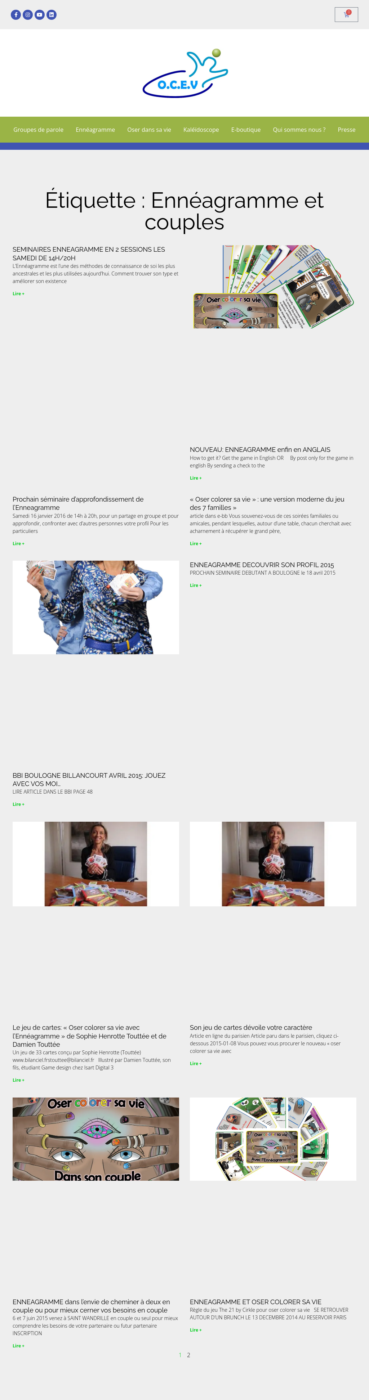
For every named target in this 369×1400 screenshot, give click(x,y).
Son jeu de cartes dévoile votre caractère (251, 1027)
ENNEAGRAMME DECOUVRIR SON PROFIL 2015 (262, 565)
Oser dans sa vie (149, 130)
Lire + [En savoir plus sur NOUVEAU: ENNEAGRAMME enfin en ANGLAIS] (196, 478)
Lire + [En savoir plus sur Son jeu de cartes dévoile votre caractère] (196, 1063)
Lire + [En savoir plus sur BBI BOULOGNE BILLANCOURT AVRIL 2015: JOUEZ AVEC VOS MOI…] (19, 804)
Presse (346, 130)
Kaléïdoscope (201, 130)
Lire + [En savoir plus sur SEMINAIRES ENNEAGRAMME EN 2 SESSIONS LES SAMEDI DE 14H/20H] (19, 294)
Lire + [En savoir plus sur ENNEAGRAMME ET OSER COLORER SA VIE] (196, 1330)
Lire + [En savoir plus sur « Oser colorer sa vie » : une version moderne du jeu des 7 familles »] (196, 543)
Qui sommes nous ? (299, 130)
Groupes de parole (38, 130)
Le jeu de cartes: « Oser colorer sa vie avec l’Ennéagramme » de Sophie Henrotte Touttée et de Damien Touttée (89, 1036)
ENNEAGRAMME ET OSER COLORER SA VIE (255, 1302)
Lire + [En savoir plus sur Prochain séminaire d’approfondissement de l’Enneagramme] (19, 543)
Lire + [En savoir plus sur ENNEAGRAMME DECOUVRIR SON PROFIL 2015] (196, 585)
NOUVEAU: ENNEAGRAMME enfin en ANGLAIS (260, 449)
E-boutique (246, 130)
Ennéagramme (95, 130)
